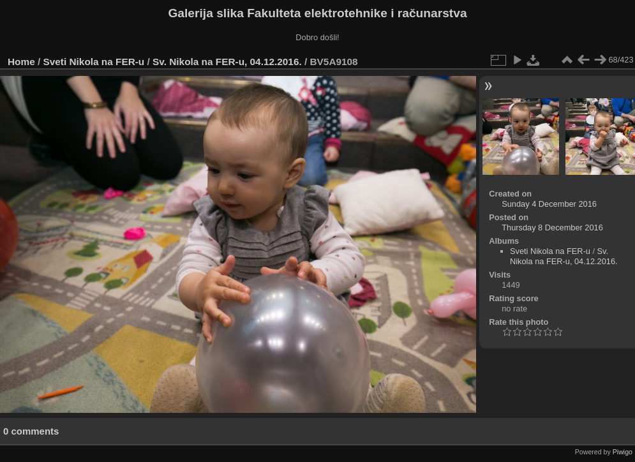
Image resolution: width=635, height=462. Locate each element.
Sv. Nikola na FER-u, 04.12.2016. (227, 61)
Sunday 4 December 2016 (549, 204)
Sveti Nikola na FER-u (94, 61)
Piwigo (622, 452)
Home (21, 61)
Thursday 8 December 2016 (552, 227)
